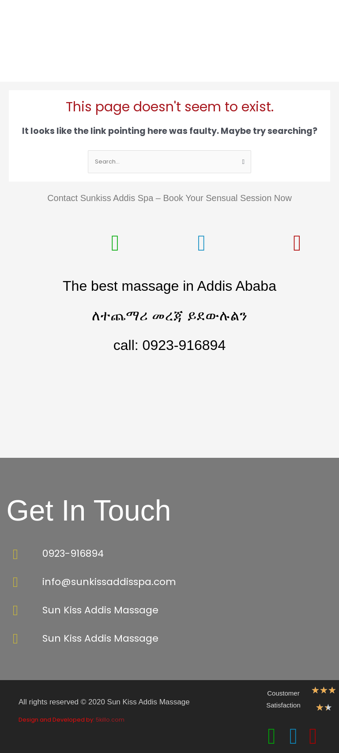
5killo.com (110, 719)
